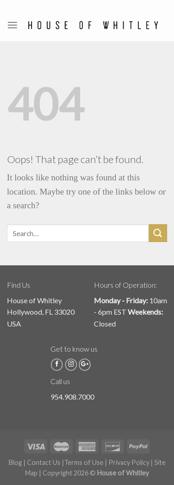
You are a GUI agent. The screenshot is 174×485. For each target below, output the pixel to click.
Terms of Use (83, 462)
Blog (15, 462)
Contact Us (43, 462)
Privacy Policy (129, 462)
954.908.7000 (72, 396)
